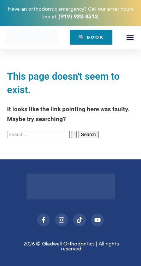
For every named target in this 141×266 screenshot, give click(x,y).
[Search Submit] (74, 134)
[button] (130, 38)
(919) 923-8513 (78, 16)
